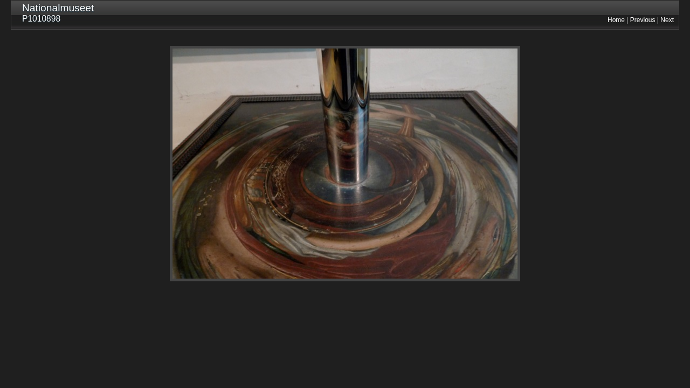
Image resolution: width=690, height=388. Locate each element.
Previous (643, 20)
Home (616, 20)
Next (667, 20)
